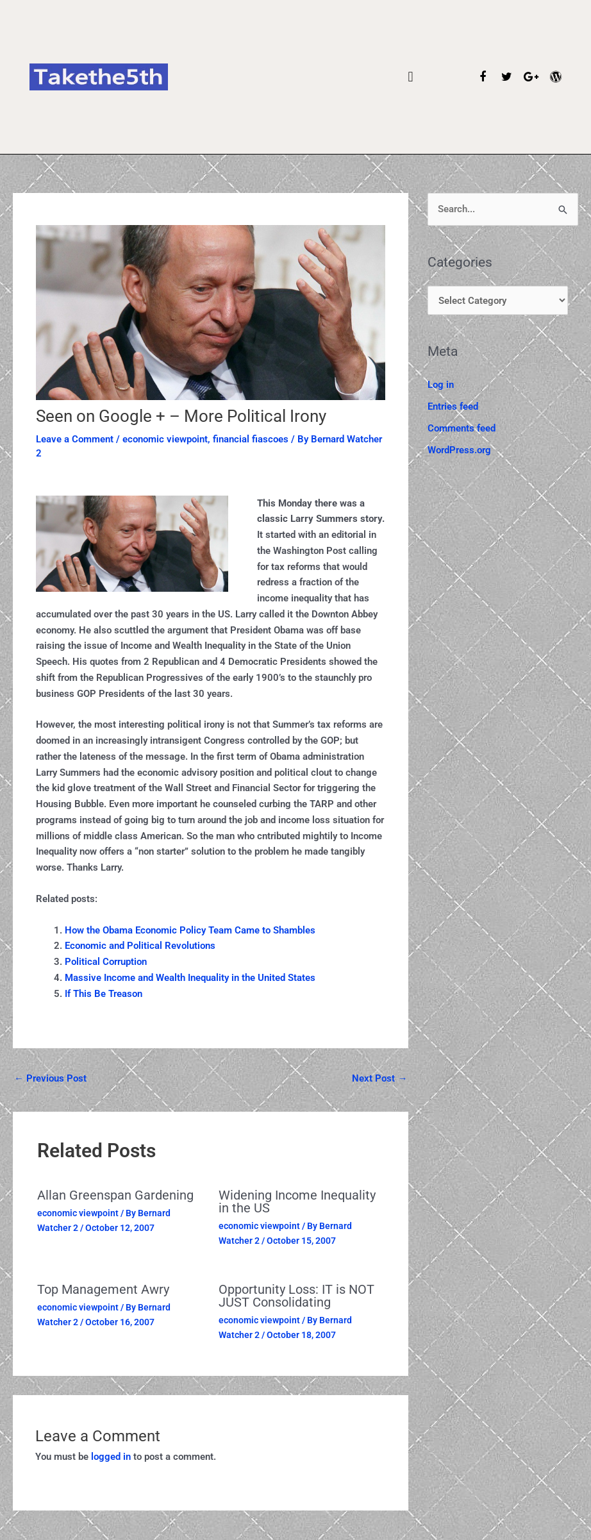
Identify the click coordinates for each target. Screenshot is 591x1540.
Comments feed (461, 428)
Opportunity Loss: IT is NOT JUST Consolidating (296, 1296)
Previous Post (50, 1078)
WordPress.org (459, 450)
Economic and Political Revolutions (140, 945)
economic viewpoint (165, 439)
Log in (441, 384)
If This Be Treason (103, 994)
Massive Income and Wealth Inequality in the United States (190, 977)
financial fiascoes (250, 439)
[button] (410, 77)
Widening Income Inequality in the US (297, 1201)
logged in (111, 1456)
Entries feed (453, 406)
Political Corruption (106, 961)
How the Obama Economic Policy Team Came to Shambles (190, 930)
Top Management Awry (103, 1289)
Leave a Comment (74, 439)
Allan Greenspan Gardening (115, 1195)
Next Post (379, 1078)
